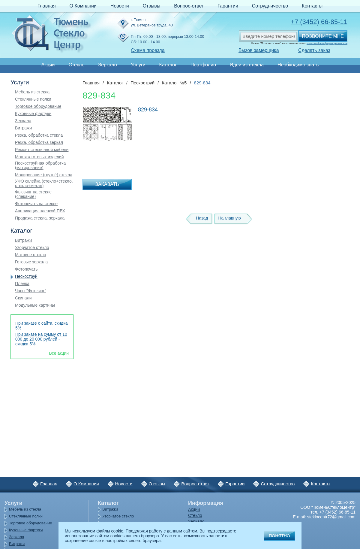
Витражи (23, 128)
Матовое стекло (30, 255)
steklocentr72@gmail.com (331, 516)
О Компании (83, 5)
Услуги (137, 64)
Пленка (22, 283)
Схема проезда (148, 50)
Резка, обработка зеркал (39, 142)
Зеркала (23, 121)
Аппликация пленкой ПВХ (40, 211)
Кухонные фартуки (33, 113)
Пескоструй (26, 276)
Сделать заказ (314, 50)
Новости (119, 5)
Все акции (59, 353)
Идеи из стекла (247, 64)
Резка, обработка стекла (39, 135)
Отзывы (151, 5)
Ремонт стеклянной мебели (41, 149)
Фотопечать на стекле (36, 204)
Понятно (279, 535)
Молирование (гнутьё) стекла (43, 175)
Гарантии (228, 5)
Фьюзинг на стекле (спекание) (33, 194)
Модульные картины (35, 305)
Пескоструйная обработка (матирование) (40, 165)
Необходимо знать (298, 64)
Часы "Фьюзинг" (30, 291)
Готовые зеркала (31, 262)
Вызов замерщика (258, 50)
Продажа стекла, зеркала (39, 218)
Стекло (76, 64)
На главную (229, 218)
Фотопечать (26, 269)
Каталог (168, 64)
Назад (202, 218)
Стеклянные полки (33, 99)
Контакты (312, 5)
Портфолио (203, 64)
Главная (47, 5)
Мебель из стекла (32, 92)
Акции (48, 64)
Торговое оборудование (38, 106)
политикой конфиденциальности (327, 43)
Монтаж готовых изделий (39, 157)
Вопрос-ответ (189, 5)
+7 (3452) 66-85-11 (319, 22)
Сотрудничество (270, 5)
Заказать (107, 184)
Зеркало (107, 64)
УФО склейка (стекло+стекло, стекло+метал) (44, 183)
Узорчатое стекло (32, 247)
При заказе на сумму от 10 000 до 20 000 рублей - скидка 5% (41, 339)
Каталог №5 (174, 82)
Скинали (23, 298)
